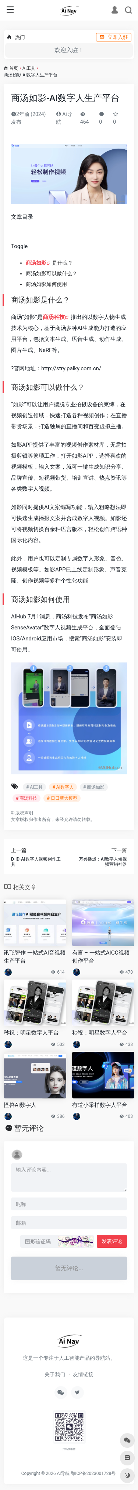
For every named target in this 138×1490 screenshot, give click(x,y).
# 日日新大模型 (62, 798)
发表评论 (112, 1241)
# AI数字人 (62, 787)
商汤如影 (36, 263)
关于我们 (55, 1374)
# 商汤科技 (26, 798)
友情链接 (83, 1374)
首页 (13, 68)
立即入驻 (113, 37)
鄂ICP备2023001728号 (93, 1473)
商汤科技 (54, 317)
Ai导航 (63, 1473)
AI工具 (28, 68)
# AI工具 (34, 787)
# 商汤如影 (94, 787)
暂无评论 (29, 1128)
